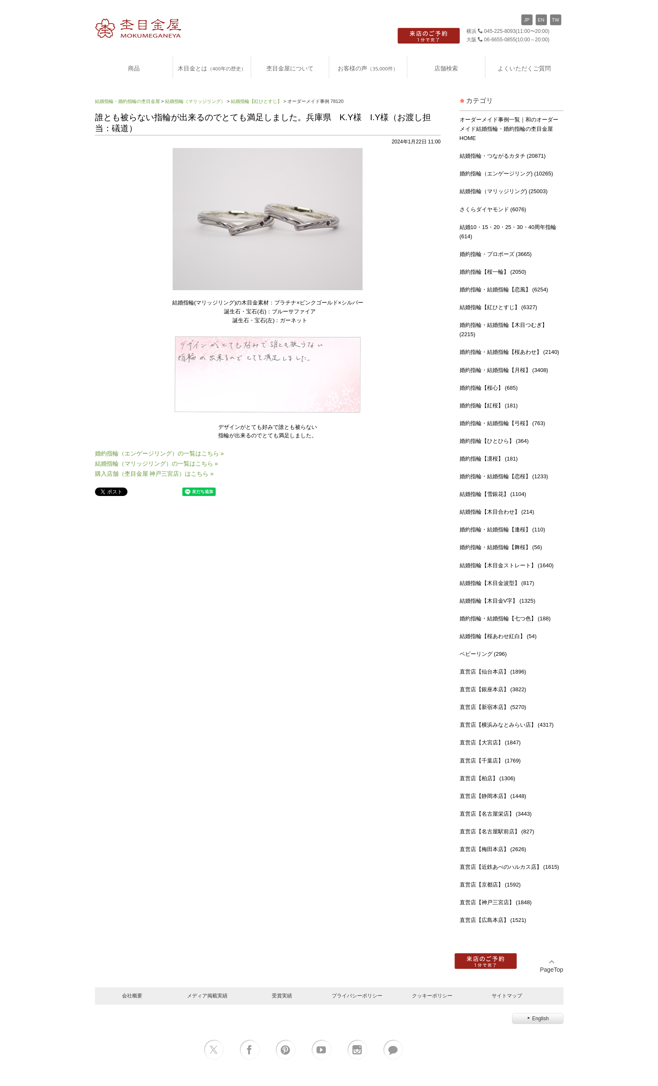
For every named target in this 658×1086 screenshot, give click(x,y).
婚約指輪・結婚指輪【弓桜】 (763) (502, 423)
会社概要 (132, 995)
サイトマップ (507, 995)
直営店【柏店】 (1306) (487, 778)
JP (526, 19)
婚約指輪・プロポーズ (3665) (496, 254)
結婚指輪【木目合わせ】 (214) (497, 512)
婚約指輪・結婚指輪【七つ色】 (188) (505, 618)
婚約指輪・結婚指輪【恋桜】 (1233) (504, 476)
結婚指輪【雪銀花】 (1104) (493, 494)
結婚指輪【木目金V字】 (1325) (498, 601)
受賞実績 (282, 995)
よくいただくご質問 (524, 68)
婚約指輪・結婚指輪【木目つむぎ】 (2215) (503, 329)
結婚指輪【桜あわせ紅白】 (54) (498, 636)
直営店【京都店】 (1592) (490, 884)
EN (541, 19)
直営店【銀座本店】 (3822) (493, 689)
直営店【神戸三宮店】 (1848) (496, 902)
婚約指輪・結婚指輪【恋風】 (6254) (504, 289)
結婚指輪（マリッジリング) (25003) (504, 191)
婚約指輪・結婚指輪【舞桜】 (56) (501, 547)
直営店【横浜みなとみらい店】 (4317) (507, 725)
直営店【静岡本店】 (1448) (493, 796)
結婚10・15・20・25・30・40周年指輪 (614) (508, 232)
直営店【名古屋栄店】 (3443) (496, 814)
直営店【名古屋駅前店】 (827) (497, 831)
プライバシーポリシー (357, 995)
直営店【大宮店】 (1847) (490, 742)
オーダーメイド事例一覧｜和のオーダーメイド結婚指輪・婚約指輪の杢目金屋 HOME (509, 128)
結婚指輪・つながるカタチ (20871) (503, 156)
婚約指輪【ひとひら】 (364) (494, 441)
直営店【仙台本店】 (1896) (493, 671)
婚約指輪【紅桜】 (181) (489, 405)
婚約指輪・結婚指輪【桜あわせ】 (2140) (509, 352)
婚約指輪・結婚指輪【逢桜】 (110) (502, 529)
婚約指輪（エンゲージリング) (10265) (506, 173)
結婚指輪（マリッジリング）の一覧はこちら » (156, 463)
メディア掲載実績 (207, 995)
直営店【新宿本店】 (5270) (493, 707)
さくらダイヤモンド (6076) (493, 209)
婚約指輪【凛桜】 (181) (489, 458)
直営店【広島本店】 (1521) (493, 920)
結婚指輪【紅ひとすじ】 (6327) (498, 307)
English (537, 1018)
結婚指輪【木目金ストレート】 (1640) (507, 565)
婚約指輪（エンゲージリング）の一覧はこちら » (159, 453)
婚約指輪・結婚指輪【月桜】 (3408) (504, 370)
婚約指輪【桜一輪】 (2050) (493, 272)
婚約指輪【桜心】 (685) (489, 388)
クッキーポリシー (432, 995)
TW (555, 19)
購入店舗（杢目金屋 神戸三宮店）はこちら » (154, 473)
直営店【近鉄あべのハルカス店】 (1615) (509, 867)
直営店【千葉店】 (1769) (490, 760)
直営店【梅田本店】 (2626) (493, 849)
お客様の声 (368, 68)
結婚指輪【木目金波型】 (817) (497, 583)
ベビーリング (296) (483, 654)
